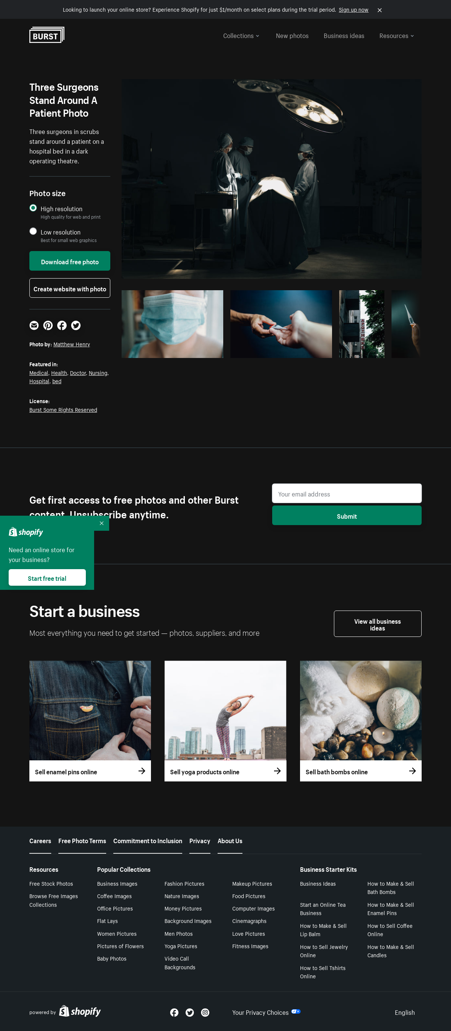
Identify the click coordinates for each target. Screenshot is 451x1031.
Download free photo (70, 261)
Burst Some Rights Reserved (63, 409)
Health (59, 372)
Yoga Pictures (181, 945)
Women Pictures (117, 933)
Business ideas (344, 35)
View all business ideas (377, 623)
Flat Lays (107, 920)
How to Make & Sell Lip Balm (323, 929)
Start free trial (47, 577)
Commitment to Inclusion (147, 840)
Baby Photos (111, 958)
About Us (230, 840)
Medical (38, 372)
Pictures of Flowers (120, 945)
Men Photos (179, 933)
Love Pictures (248, 933)
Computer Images (253, 908)
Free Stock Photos (51, 883)
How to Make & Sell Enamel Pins (390, 908)
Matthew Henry (71, 344)
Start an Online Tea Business (323, 908)
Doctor (78, 372)
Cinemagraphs (249, 920)
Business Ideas (318, 883)
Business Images (117, 883)
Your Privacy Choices (266, 1011)
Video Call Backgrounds (180, 962)
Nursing (98, 372)
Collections (241, 35)
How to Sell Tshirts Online (323, 971)
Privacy (199, 840)
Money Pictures (183, 908)
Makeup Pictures (252, 883)
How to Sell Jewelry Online (324, 950)
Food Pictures (248, 895)
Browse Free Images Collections (53, 899)
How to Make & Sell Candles (390, 950)
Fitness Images (250, 945)
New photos (292, 35)
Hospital (39, 380)
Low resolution (61, 231)
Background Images (188, 920)
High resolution (61, 208)
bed (56, 380)
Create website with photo (70, 288)
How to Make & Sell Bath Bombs (390, 887)
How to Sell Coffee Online (390, 929)
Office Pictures (115, 908)
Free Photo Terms (82, 840)
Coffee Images (114, 895)
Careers (40, 840)
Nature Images (182, 895)
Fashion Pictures (184, 883)
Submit (347, 515)
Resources (396, 35)
